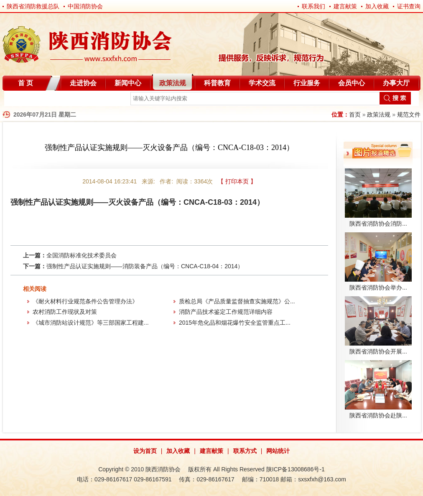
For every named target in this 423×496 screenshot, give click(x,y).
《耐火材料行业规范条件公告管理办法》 (85, 301)
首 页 (25, 82)
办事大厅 (396, 82)
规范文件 (408, 114)
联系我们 (313, 6)
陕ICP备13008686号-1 (295, 469)
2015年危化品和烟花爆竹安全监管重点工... (234, 322)
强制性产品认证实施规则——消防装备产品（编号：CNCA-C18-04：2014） (144, 266)
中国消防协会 (85, 6)
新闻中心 (128, 82)
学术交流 (262, 82)
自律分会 (24, 100)
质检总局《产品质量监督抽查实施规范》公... (237, 301)
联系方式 (245, 451)
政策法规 (172, 82)
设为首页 (145, 451)
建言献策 (345, 6)
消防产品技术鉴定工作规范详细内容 (226, 311)
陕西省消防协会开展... (378, 351)
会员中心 (351, 82)
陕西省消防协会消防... (378, 223)
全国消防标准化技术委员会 (81, 255)
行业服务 (306, 82)
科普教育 (217, 82)
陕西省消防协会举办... (378, 287)
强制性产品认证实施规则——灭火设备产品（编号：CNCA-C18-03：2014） (137, 202)
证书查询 (408, 6)
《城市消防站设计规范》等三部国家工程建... (91, 322)
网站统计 (278, 451)
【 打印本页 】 (237, 181)
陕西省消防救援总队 (33, 6)
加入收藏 (377, 6)
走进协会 (83, 82)
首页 (355, 114)
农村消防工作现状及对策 (65, 311)
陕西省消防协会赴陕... (378, 415)
